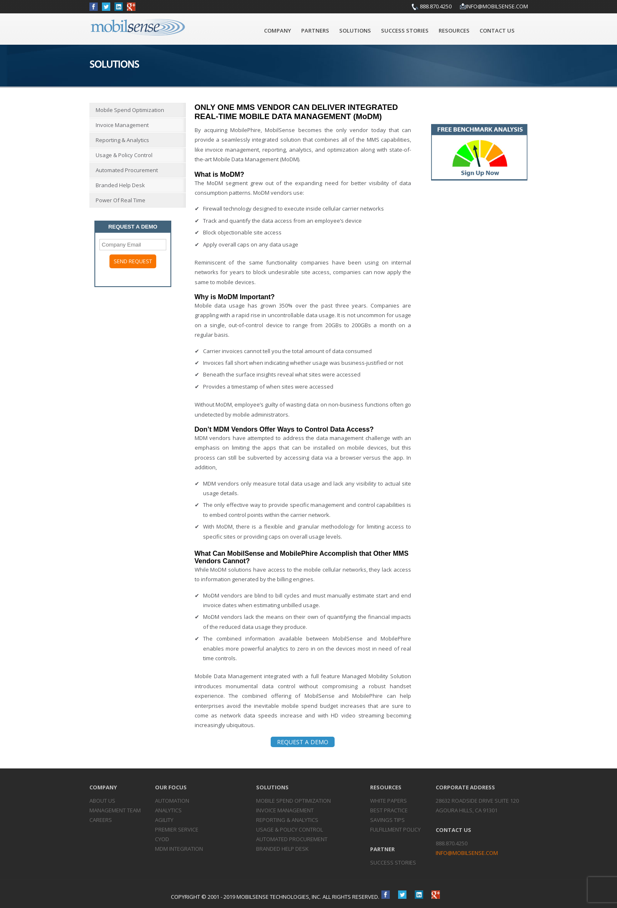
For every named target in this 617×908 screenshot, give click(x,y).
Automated (292, 839)
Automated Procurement (127, 170)
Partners (315, 30)
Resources (454, 30)
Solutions (355, 30)
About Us (102, 800)
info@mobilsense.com (497, 6)
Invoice (285, 810)
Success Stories (405, 30)
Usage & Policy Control (124, 155)
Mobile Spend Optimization (130, 110)
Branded (282, 848)
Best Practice (389, 810)
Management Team (115, 810)
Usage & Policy (289, 829)
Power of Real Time (120, 200)
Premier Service (176, 829)
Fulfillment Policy (395, 829)
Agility (164, 820)
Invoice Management (122, 125)
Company (277, 30)
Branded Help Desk (120, 185)
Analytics (168, 810)
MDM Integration (179, 848)
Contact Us (497, 30)
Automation (172, 800)
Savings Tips (387, 820)
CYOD (162, 839)
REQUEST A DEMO (302, 742)
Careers (100, 820)
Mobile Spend (293, 800)
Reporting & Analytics (122, 140)
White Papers (388, 800)
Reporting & (287, 820)
